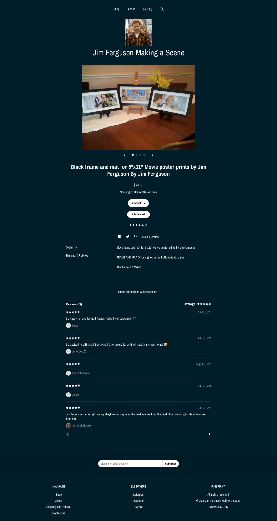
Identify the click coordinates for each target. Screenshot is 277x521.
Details (71, 247)
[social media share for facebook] (120, 237)
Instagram (138, 494)
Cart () (147, 9)
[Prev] (67, 435)
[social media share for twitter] (128, 237)
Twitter (138, 507)
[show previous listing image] (124, 155)
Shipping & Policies (77, 255)
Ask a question (150, 237)
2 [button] (137, 155)
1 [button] (133, 155)
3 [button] (140, 155)
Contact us (58, 513)
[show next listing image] (153, 155)
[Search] (162, 10)
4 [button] (144, 155)
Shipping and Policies (58, 507)
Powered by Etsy (218, 507)
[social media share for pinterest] (136, 237)
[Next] (209, 434)
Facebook (138, 500)
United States (142, 192)
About (131, 9)
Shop (116, 9)
